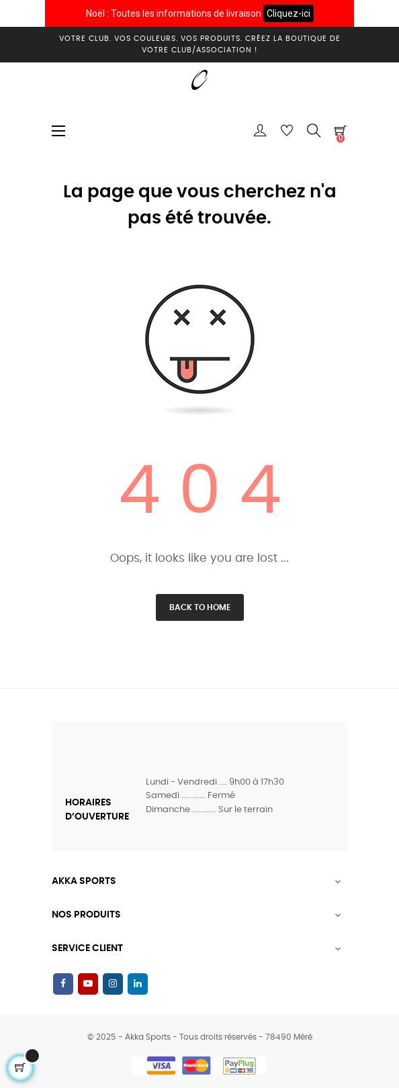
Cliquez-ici (288, 13)
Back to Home (199, 607)
